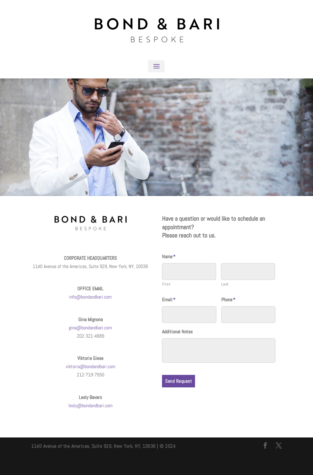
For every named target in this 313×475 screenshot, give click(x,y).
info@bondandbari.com (90, 297)
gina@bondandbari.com (90, 328)
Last (225, 284)
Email (168, 300)
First (166, 284)
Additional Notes (177, 332)
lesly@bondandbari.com (90, 405)
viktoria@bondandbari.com (90, 366)
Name (168, 257)
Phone (228, 300)
